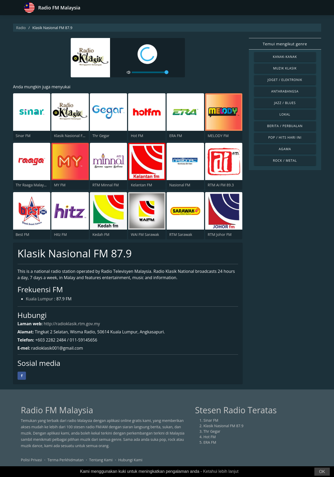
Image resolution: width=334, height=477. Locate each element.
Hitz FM (60, 234)
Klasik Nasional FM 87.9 (74, 135)
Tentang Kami (101, 459)
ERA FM (175, 135)
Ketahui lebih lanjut (220, 471)
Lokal (285, 114)
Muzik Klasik (285, 68)
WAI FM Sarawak (145, 234)
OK (322, 471)
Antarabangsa (285, 91)
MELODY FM (218, 135)
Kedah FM (100, 234)
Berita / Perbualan (285, 126)
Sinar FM (23, 135)
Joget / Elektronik (284, 80)
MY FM (59, 184)
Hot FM (137, 135)
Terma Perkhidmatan (65, 459)
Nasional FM (179, 184)
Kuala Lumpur (39, 299)
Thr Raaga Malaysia (32, 184)
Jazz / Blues (285, 103)
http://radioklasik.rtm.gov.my (72, 324)
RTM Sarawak (180, 234)
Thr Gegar (100, 135)
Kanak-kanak (285, 57)
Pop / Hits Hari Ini (285, 137)
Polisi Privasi (31, 459)
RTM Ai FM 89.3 (221, 184)
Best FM (22, 234)
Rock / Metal (285, 160)
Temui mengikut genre (285, 43)
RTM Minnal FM (105, 184)
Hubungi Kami (130, 459)
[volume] (150, 72)
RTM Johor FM (220, 234)
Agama (285, 149)
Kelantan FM (141, 184)
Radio (21, 27)
